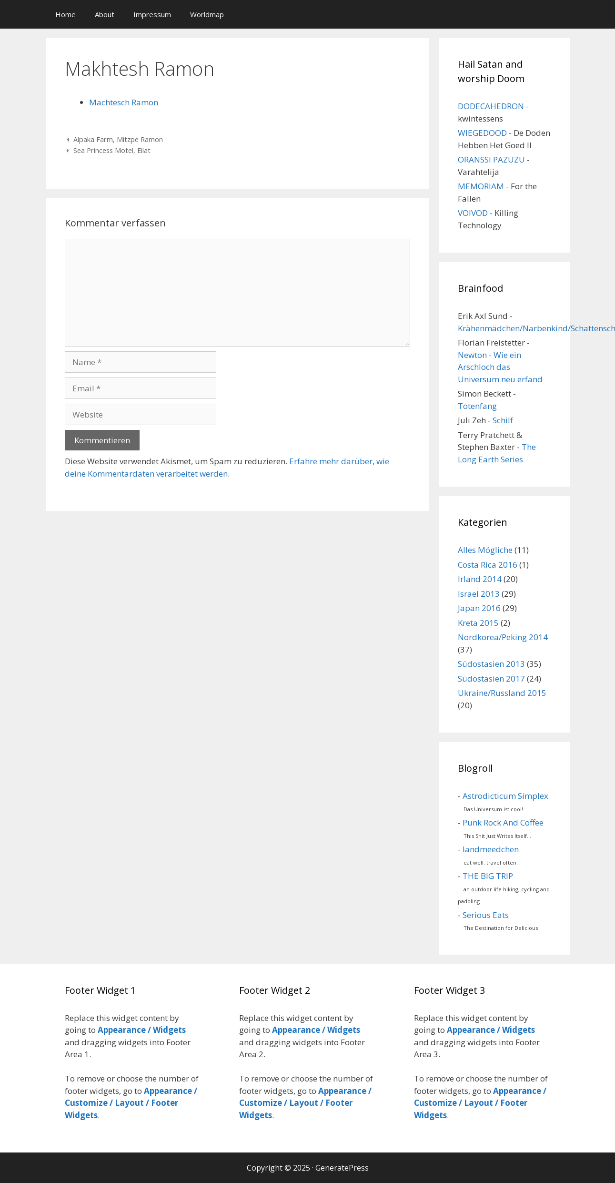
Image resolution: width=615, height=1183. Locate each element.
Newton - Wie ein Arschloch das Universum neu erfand (500, 367)
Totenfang (477, 405)
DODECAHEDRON (491, 106)
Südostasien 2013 (491, 663)
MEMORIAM (481, 186)
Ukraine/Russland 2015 (502, 692)
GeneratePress (342, 1168)
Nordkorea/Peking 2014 (503, 637)
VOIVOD (473, 212)
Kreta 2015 (478, 622)
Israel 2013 (479, 593)
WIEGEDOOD (482, 132)
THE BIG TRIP (488, 875)
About (104, 14)
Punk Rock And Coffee (503, 822)
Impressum (152, 14)
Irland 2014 (480, 578)
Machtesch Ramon (123, 102)
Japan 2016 (479, 607)
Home (65, 14)
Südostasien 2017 (491, 678)
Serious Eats (486, 914)
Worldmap (207, 14)
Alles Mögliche (485, 549)
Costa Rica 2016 (487, 564)
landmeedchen (491, 849)
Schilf (503, 420)
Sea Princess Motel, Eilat (112, 150)
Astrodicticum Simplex (505, 795)
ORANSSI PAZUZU (491, 159)
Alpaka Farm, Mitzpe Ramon (118, 139)
